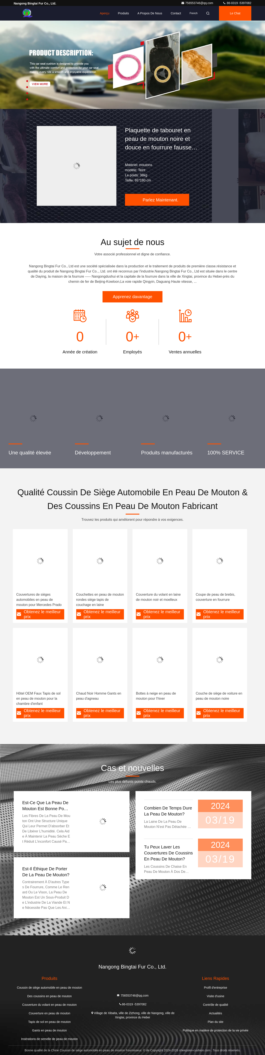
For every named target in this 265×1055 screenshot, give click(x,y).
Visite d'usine (215, 996)
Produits (123, 13)
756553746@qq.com (197, 3)
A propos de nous (149, 13)
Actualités (215, 1013)
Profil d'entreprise (215, 987)
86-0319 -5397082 (237, 3)
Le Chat (235, 13)
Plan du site (215, 1022)
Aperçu (104, 13)
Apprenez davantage (132, 296)
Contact (176, 13)
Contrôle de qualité (215, 1004)
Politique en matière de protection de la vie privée (216, 1030)
